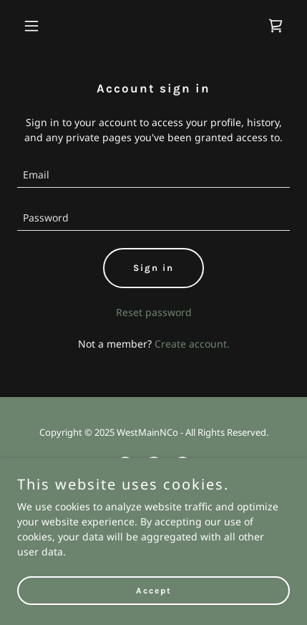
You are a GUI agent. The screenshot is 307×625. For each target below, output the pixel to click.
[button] (37, 25)
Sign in (153, 267)
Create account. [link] (192, 343)
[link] (275, 25)
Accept (154, 591)
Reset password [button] (154, 312)
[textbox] (153, 175)
